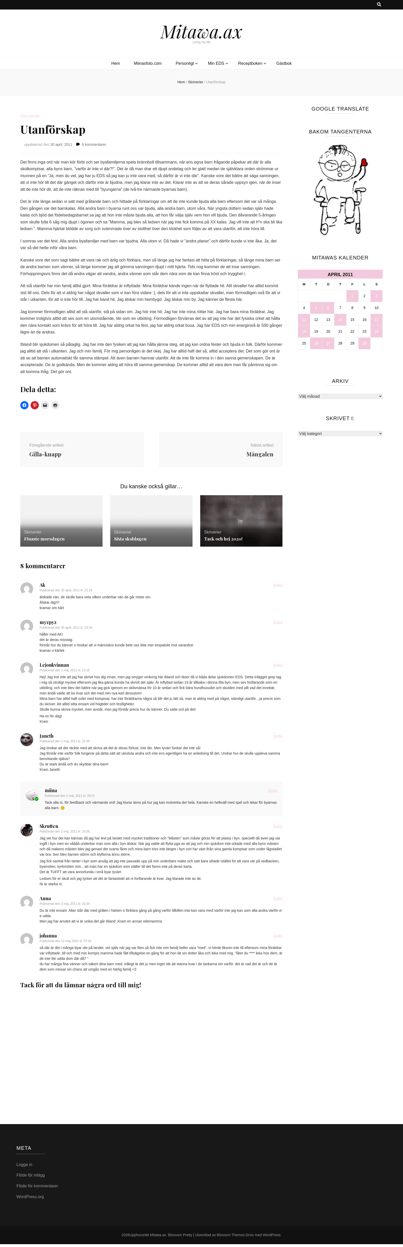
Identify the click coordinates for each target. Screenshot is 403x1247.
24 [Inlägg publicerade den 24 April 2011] (376, 331)
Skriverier (30, 116)
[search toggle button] (379, 4)
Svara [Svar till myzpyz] (277, 625)
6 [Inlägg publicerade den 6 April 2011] (328, 308)
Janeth (46, 739)
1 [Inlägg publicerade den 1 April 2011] (352, 296)
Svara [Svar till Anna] (277, 901)
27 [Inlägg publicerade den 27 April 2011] (328, 343)
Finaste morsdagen (45, 541)
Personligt (185, 63)
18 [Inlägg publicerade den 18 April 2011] (304, 331)
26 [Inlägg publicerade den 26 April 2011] (316, 343)
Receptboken (250, 63)
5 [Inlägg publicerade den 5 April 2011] (316, 308)
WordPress (271, 1238)
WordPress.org (30, 1199)
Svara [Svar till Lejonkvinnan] (277, 668)
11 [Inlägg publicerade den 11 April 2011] (304, 320)
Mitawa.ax (201, 31)
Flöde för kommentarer (37, 1189)
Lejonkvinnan (54, 668)
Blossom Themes (231, 1238)
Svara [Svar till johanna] (277, 938)
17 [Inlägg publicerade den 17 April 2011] (376, 320)
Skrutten (49, 829)
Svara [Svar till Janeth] (277, 739)
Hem (115, 63)
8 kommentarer (94, 144)
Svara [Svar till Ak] (277, 588)
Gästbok (284, 63)
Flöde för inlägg (30, 1178)
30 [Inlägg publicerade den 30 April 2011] (364, 343)
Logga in (24, 1167)
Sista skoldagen (131, 541)
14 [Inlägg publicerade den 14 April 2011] (340, 320)
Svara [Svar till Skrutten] (277, 829)
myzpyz (48, 625)
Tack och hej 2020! (224, 541)
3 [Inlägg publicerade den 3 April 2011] (376, 296)
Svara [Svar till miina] (272, 793)
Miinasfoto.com (148, 63)
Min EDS (216, 63)
